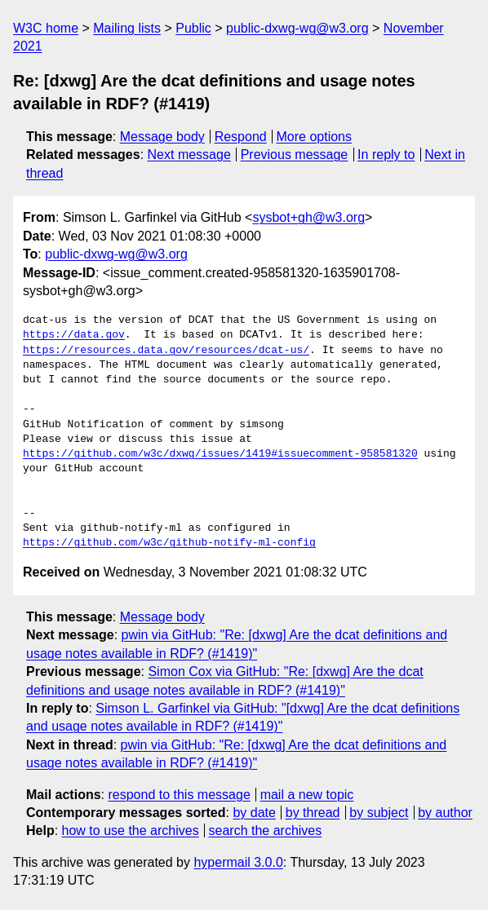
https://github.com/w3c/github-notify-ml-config (169, 543)
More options (315, 137)
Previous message (294, 154)
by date (254, 812)
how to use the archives (130, 830)
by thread (313, 812)
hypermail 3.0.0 (237, 862)
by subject (378, 812)
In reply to (386, 154)
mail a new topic (307, 795)
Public (193, 28)
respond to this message (179, 795)
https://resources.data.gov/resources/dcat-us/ (166, 350)
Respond (241, 137)
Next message (189, 154)
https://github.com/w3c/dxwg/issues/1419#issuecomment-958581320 (220, 454)
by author (445, 812)
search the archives (265, 830)
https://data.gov (74, 335)
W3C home (45, 28)
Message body (162, 137)
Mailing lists (127, 28)
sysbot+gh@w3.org (308, 217)
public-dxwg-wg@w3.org (297, 28)
